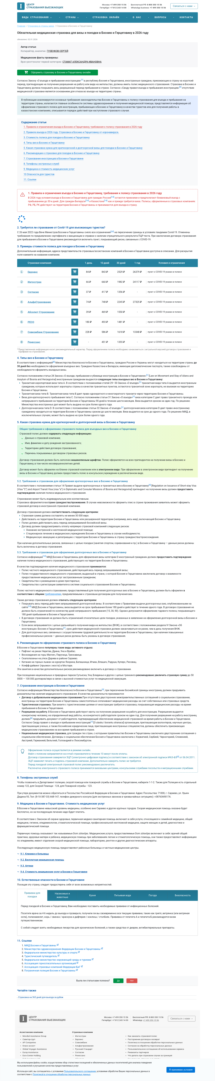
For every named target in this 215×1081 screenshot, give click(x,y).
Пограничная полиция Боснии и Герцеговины (49, 970)
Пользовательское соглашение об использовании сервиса (156, 1049)
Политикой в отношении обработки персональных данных (61, 1074)
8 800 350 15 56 (154, 4)
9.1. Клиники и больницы (33, 853)
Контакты (186, 17)
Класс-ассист (29, 1046)
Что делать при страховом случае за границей (150, 1055)
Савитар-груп (29, 1039)
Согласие (79, 1052)
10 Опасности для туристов (39, 174)
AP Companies (29, 1042)
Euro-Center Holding (32, 1055)
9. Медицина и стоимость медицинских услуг (49, 169)
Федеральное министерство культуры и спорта (50, 952)
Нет (132, 980)
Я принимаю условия (180, 1069)
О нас (137, 17)
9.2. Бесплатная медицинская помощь (40, 859)
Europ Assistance (30, 1052)
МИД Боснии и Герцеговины (40, 945)
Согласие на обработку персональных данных (150, 1046)
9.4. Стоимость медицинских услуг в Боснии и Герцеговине (52, 871)
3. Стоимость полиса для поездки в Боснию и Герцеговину (57, 137)
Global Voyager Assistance (35, 1049)
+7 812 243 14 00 (118, 7)
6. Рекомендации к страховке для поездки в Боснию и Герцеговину (61, 153)
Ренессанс (80, 1055)
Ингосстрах (80, 1036)
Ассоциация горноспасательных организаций (50, 963)
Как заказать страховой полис (142, 1036)
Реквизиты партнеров (138, 1052)
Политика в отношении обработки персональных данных (155, 1042)
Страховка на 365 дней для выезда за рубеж (40, 997)
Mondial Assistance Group (34, 1036)
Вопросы (160, 17)
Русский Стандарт (83, 1049)
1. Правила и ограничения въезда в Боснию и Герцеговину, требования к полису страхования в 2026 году (83, 126)
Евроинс (79, 1039)
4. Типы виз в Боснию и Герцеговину (44, 142)
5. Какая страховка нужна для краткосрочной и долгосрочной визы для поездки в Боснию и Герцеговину (83, 148)
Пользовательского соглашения (80, 1071)
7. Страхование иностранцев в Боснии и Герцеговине (53, 158)
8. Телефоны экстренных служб (41, 163)
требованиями (53, 594)
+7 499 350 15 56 (118, 4)
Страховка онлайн (106, 17)
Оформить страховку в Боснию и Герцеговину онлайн (57, 72)
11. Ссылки (30, 179)
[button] (37, 17)
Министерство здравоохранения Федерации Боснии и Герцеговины (62, 949)
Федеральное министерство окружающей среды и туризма (57, 959)
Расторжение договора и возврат (144, 1039)
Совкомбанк (81, 1042)
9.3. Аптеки (25, 865)
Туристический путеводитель (40, 956)
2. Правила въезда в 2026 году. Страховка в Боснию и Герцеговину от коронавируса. (71, 132)
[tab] (32, 895)
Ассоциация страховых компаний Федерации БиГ (52, 967)
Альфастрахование (84, 1046)
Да (118, 980)
